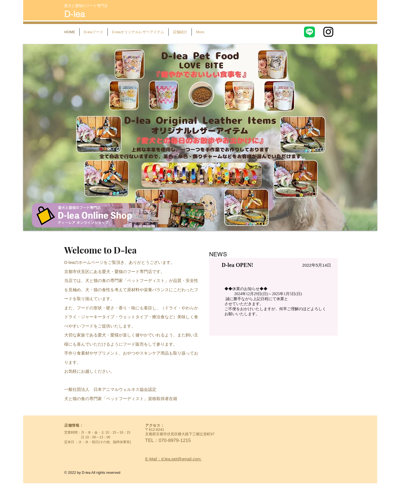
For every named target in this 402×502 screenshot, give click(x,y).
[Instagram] (328, 32)
